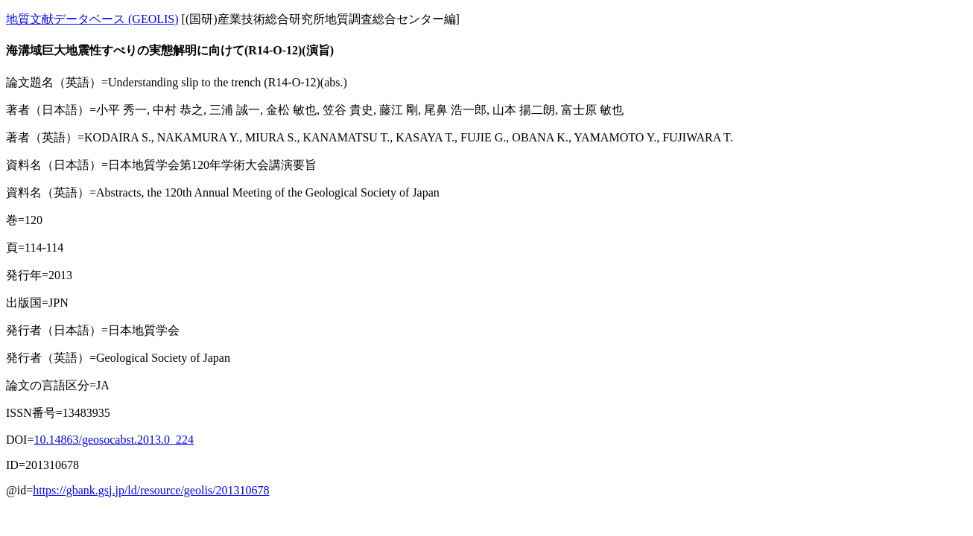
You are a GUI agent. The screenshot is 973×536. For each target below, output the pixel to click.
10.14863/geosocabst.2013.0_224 (114, 439)
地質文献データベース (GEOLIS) (92, 19)
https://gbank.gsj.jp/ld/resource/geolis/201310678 (151, 490)
